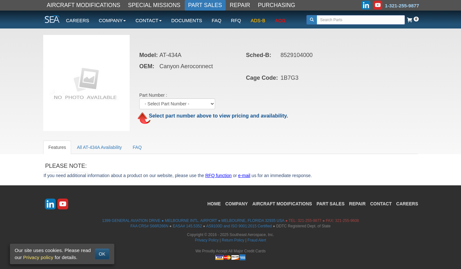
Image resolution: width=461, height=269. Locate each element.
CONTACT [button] (148, 20)
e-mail (244, 175)
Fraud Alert (256, 240)
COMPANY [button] (112, 20)
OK (102, 254)
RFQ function (218, 175)
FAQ (216, 20)
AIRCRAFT (282, 203)
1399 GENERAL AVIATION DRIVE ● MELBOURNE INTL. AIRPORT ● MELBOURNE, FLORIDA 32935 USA (193, 220)
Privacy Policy (207, 240)
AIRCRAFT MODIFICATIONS (83, 5)
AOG (280, 20)
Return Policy (233, 240)
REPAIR (240, 5)
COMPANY (236, 203)
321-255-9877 (309, 220)
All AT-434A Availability (99, 147)
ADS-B (258, 20)
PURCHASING (276, 5)
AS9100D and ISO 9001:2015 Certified (239, 226)
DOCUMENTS (186, 20)
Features (57, 147)
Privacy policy (38, 257)
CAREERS (77, 20)
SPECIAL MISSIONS (154, 5)
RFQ (236, 20)
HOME (214, 203)
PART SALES (205, 5)
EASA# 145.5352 (187, 226)
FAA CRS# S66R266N (149, 226)
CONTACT (381, 203)
